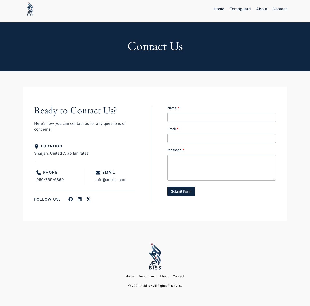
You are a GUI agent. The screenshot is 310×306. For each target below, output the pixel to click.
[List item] (70, 199)
